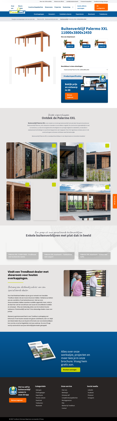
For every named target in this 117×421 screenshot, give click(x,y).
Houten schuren (40, 398)
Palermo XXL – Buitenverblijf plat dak (47, 19)
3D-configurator (101, 7)
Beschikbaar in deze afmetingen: (72, 66)
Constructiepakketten (35, 7)
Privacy (42, 419)
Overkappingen (39, 14)
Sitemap (22, 419)
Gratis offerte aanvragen (81, 7)
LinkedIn (90, 390)
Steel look (39, 400)
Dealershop (66, 7)
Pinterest (90, 395)
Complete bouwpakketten (70, 398)
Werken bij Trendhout (68, 405)
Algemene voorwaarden (32, 419)
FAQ (63, 403)
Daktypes (38, 390)
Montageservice (67, 400)
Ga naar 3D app (115, 200)
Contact (64, 408)
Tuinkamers (39, 403)
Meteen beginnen (70, 96)
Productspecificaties (73, 76)
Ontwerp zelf (66, 395)
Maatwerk (91, 14)
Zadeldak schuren (66, 14)
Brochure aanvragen (70, 370)
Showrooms (49, 7)
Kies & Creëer (20, 7)
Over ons (12, 7)
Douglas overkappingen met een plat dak (23, 19)
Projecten (58, 7)
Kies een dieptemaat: (68, 37)
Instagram (91, 398)
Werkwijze (65, 392)
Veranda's (52, 14)
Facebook (91, 392)
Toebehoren (103, 14)
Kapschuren (80, 14)
